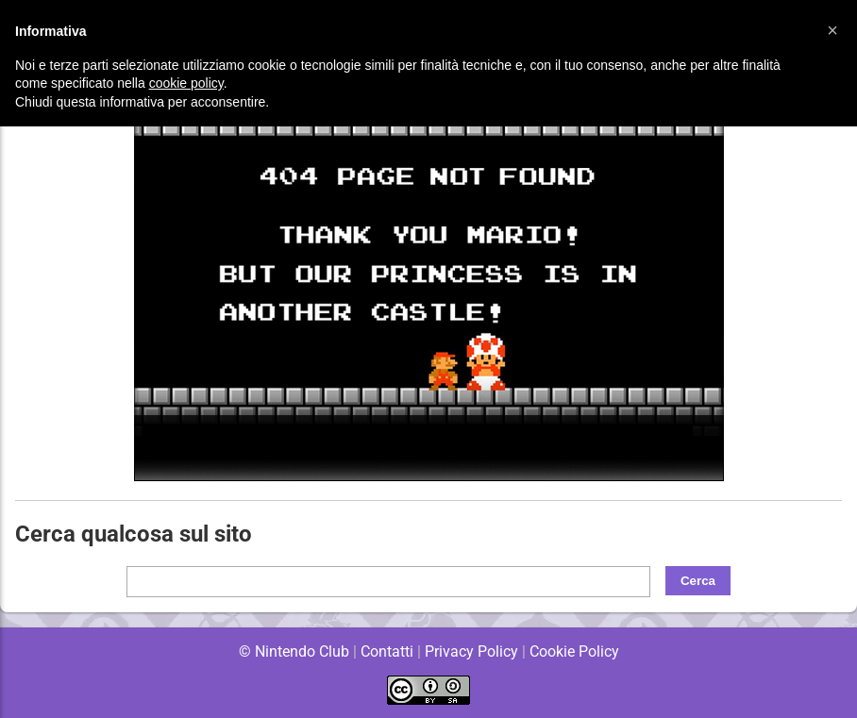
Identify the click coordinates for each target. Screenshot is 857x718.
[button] (832, 30)
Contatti (386, 651)
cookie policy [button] (186, 83)
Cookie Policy (574, 651)
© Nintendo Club (293, 651)
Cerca (698, 581)
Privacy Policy (471, 651)
